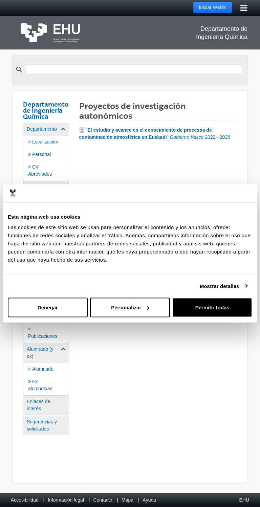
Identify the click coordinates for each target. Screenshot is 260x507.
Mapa (127, 500)
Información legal (66, 500)
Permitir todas (212, 307)
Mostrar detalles (219, 286)
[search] (133, 70)
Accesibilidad (25, 500)
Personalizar (130, 307)
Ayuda (149, 500)
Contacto (102, 500)
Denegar (48, 307)
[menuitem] (46, 151)
